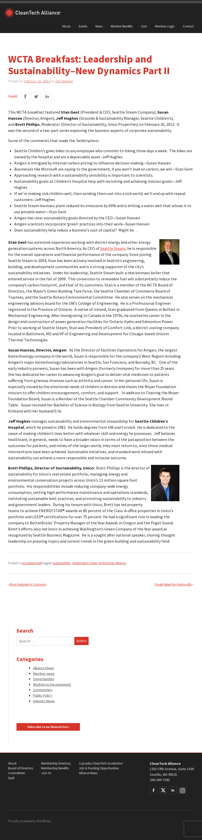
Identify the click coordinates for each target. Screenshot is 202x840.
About (66, 26)
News (99, 26)
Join (144, 26)
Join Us (46, 773)
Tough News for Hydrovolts (173, 584)
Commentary (43, 690)
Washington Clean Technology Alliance (99, 563)
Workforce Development (52, 684)
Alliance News (43, 668)
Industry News (44, 701)
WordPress (44, 821)
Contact (188, 26)
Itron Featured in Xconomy (28, 584)
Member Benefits (122, 26)
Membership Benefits (55, 768)
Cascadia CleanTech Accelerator (101, 763)
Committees (16, 773)
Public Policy (42, 695)
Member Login (165, 26)
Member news (44, 673)
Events (83, 26)
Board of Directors (20, 768)
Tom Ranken (64, 81)
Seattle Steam (112, 248)
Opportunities (43, 679)
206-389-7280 (160, 779)
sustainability (62, 563)
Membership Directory (56, 763)
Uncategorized (32, 563)
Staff (11, 778)
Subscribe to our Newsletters (48, 727)
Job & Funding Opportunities (99, 768)
